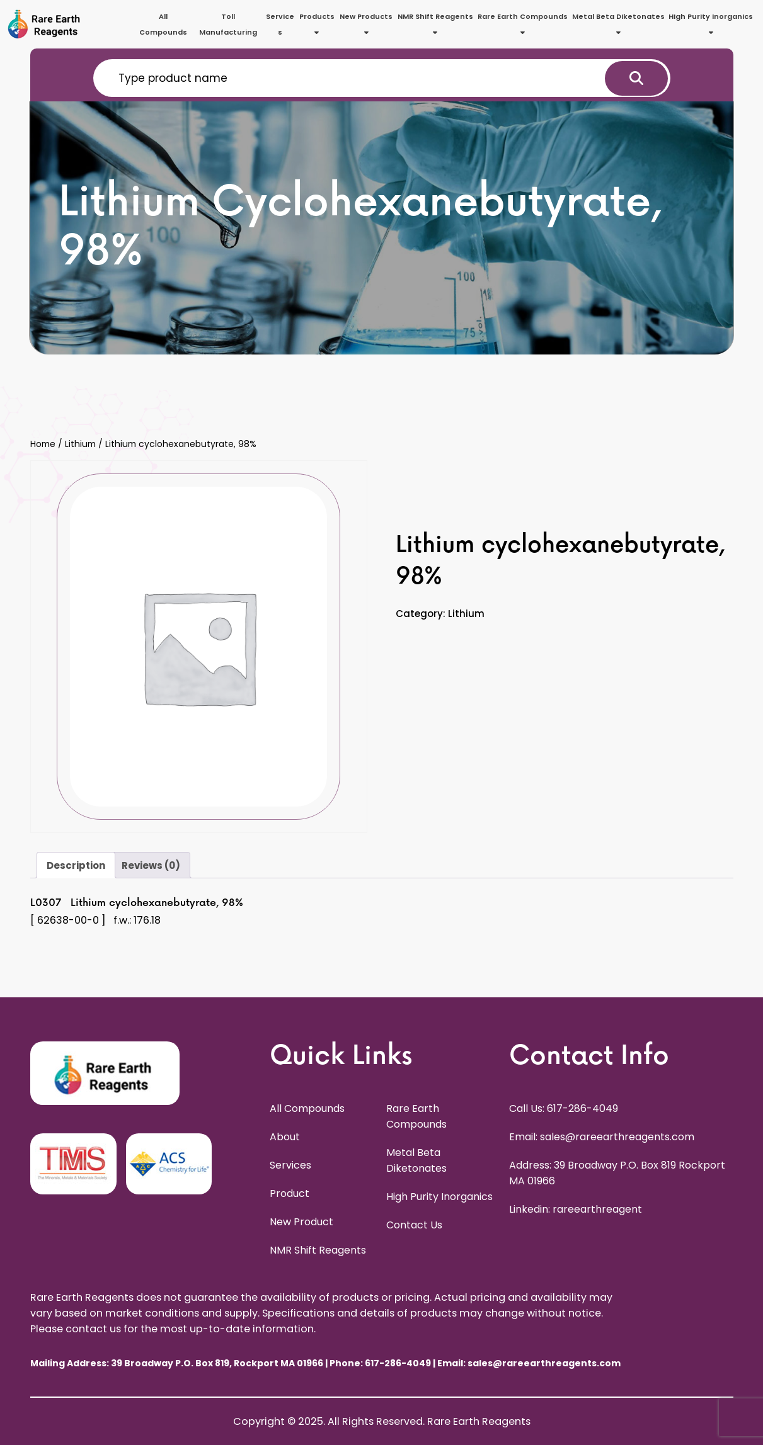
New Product (301, 1222)
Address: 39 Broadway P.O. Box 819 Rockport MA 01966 (617, 1173)
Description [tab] (76, 865)
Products (317, 23)
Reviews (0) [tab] (151, 865)
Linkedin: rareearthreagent (575, 1209)
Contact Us (414, 1225)
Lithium (80, 444)
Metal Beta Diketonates (618, 23)
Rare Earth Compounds (523, 23)
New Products (366, 23)
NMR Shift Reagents (435, 23)
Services (280, 24)
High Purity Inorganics (710, 23)
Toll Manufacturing (228, 24)
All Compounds (163, 24)
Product (289, 1193)
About (285, 1137)
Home (42, 444)
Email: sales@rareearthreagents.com (601, 1137)
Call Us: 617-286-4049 (563, 1108)
